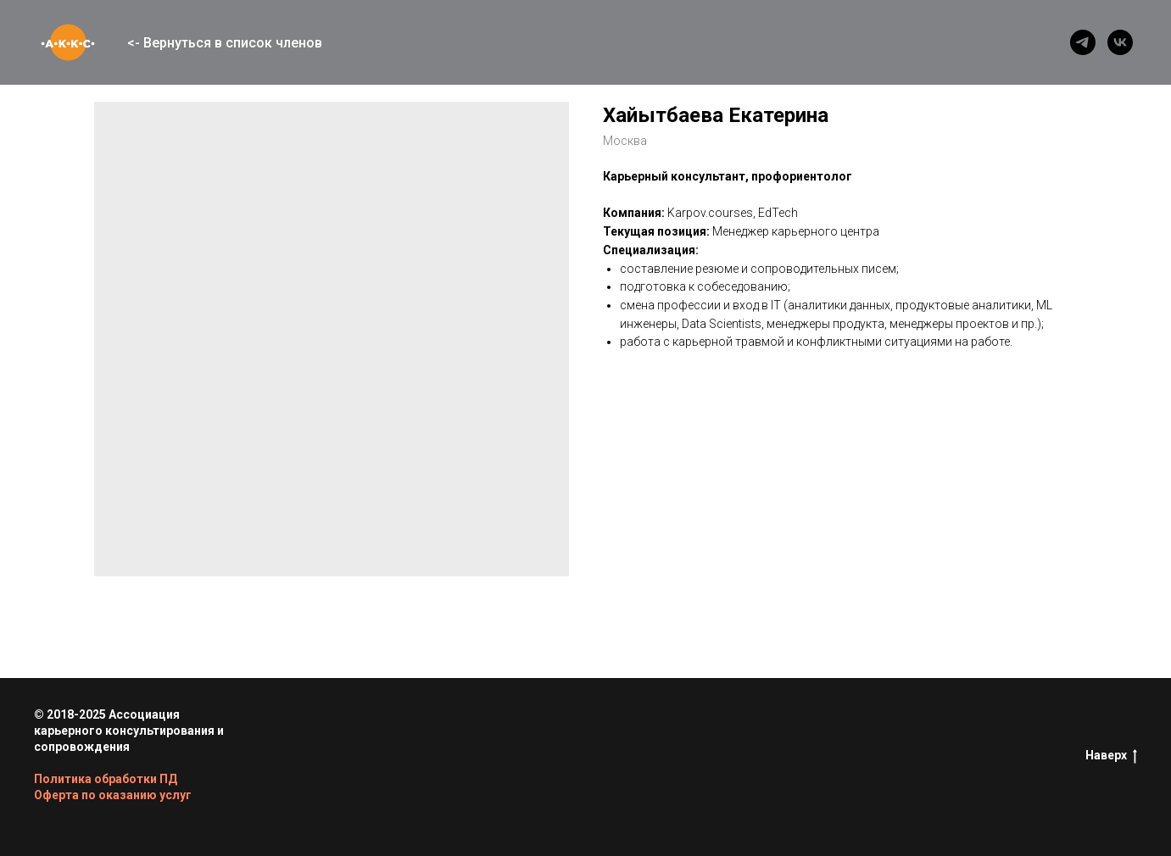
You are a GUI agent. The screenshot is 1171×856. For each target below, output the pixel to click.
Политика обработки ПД (105, 779)
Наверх (1111, 756)
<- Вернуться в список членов (224, 43)
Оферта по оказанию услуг (113, 795)
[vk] (1120, 42)
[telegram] (1083, 42)
